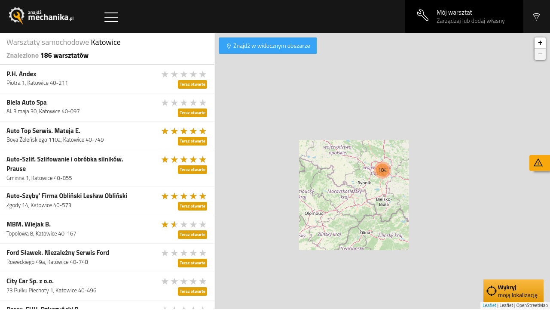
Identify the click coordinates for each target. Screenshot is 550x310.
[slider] (184, 74)
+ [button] (540, 43)
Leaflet (489, 305)
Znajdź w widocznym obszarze (271, 45)
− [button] (540, 54)
